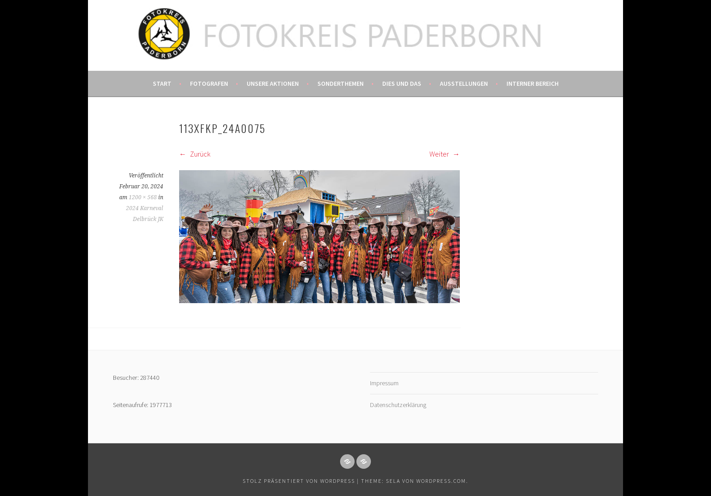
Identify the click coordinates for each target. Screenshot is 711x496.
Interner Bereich (532, 83)
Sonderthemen (340, 83)
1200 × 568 (143, 197)
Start (162, 83)
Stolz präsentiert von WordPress (299, 480)
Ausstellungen (464, 83)
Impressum (384, 383)
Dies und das (401, 83)
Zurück (194, 153)
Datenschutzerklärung (398, 405)
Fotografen (209, 83)
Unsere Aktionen (273, 83)
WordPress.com (441, 480)
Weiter (444, 153)
